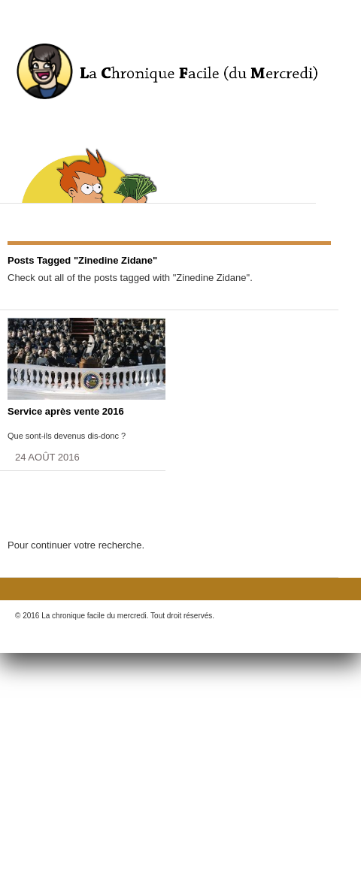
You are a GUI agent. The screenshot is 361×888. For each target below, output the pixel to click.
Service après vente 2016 (66, 411)
